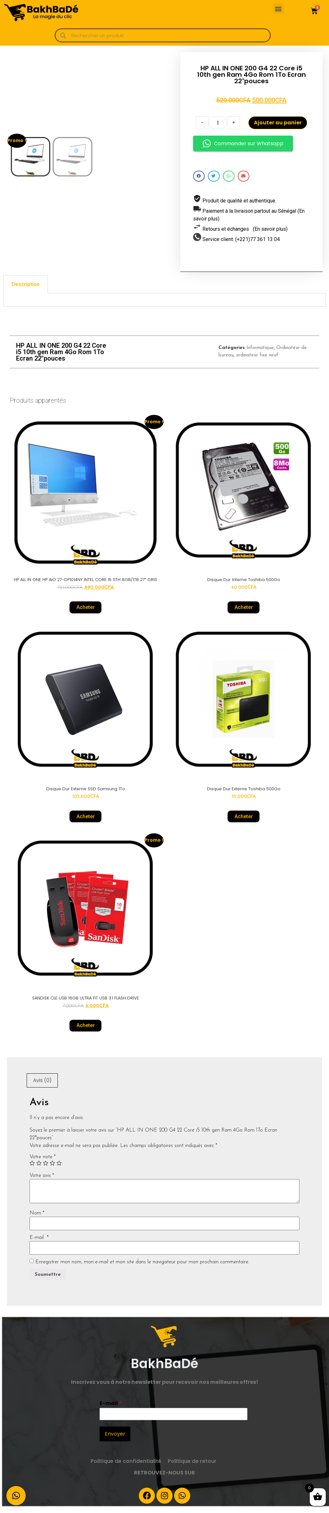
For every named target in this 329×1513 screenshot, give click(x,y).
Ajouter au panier (278, 126)
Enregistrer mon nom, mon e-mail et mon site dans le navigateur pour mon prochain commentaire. (142, 1268)
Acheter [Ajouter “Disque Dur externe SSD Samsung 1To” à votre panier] (85, 822)
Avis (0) (42, 1086)
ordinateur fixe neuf (257, 361)
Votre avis (42, 1181)
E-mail (39, 1243)
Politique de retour (192, 1467)
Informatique (260, 354)
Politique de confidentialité (126, 1467)
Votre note (43, 1163)
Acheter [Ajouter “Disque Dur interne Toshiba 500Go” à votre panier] (244, 613)
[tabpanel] (164, 306)
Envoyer (115, 1440)
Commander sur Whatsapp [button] (243, 147)
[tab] (25, 290)
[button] (278, 8)
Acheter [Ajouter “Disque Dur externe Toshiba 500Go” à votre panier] (244, 822)
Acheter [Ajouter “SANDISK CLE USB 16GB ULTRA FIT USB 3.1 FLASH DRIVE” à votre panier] (85, 1032)
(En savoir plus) (270, 232)
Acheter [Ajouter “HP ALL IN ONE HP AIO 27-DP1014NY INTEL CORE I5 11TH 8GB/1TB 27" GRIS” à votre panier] (85, 613)
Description (26, 290)
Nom (37, 1219)
